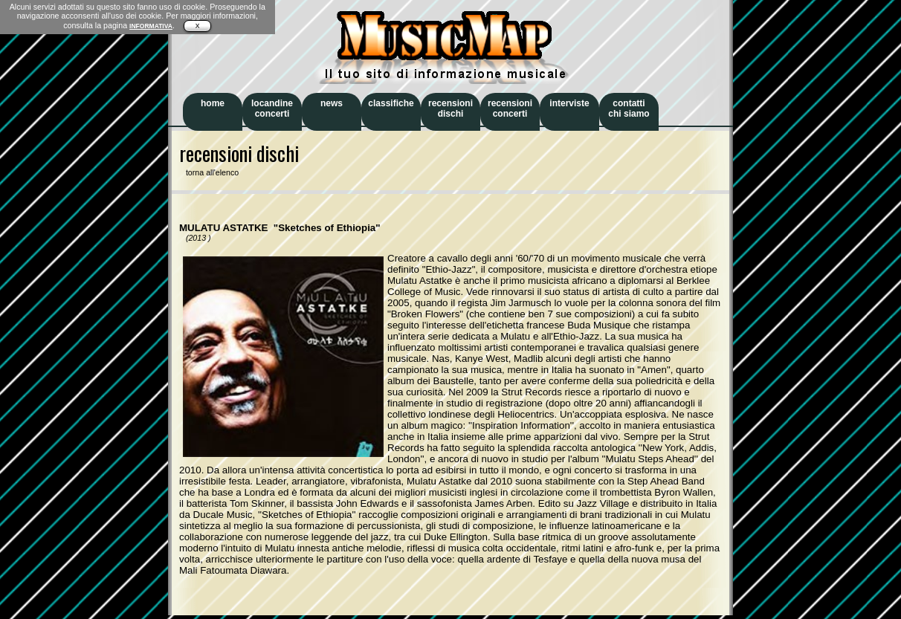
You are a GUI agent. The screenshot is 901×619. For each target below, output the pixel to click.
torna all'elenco (209, 172)
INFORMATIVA (150, 26)
